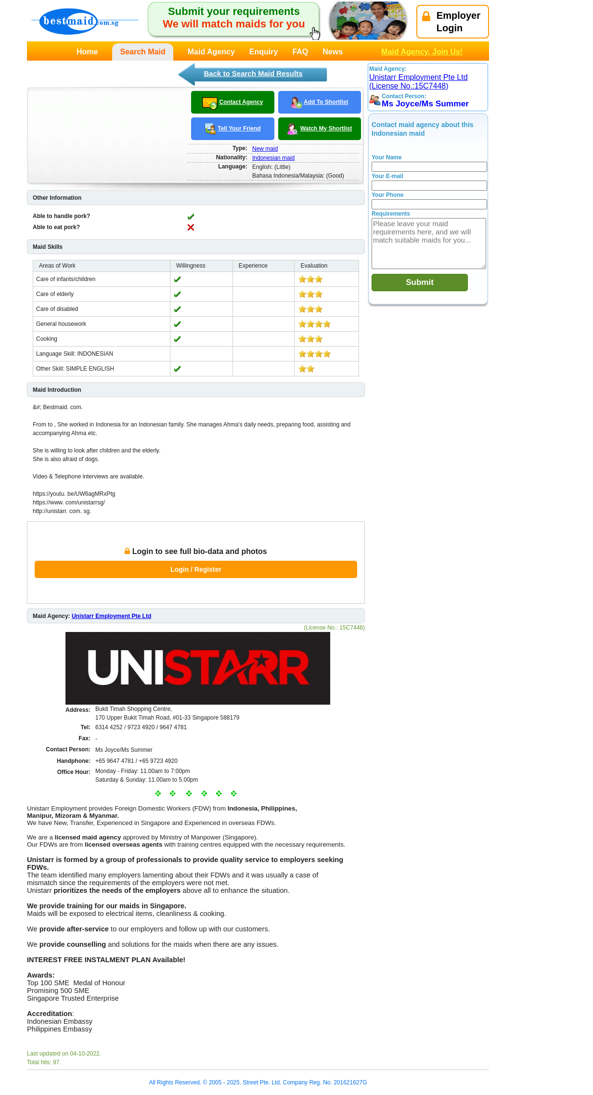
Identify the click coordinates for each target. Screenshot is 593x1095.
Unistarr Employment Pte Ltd (111, 616)
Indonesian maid (273, 158)
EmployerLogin (451, 21)
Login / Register (195, 569)
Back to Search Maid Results (253, 73)
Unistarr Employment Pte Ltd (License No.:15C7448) (418, 81)
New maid (265, 148)
